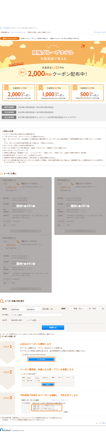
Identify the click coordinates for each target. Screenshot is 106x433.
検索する (53, 328)
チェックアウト (30, 308)
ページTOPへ (102, 423)
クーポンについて (100, 32)
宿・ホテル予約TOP (5, 28)
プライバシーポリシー (17, 32)
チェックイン (14, 308)
